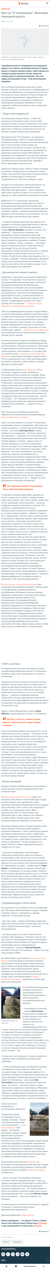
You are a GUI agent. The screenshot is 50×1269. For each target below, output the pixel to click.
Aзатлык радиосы (30, 1266)
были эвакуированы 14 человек (14, 417)
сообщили (31, 1162)
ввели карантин (29, 370)
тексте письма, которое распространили (20, 585)
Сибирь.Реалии (27, 1215)
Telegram (38, 1226)
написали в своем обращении (36, 330)
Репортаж (5, 9)
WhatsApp (42, 1223)
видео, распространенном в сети (17, 797)
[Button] (44, 26)
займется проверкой (36, 1170)
